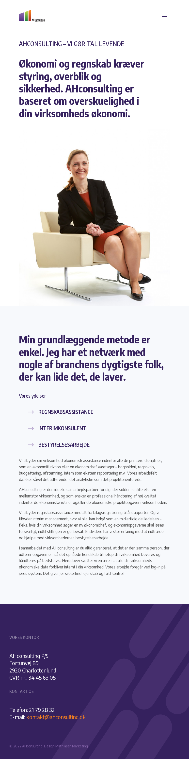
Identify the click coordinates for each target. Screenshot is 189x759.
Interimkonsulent (62, 427)
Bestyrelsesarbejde (64, 444)
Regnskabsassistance (65, 411)
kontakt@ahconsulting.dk (56, 717)
